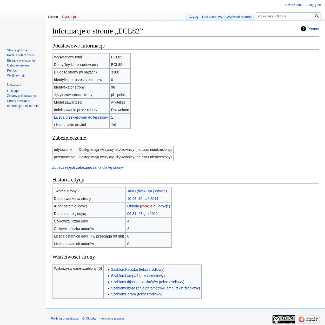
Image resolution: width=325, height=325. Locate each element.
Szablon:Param (123, 294)
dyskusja (145, 191)
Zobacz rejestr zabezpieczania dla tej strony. (88, 167)
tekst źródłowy (151, 269)
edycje (160, 191)
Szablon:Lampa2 (124, 276)
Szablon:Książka (124, 269)
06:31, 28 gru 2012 (142, 214)
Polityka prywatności (65, 318)
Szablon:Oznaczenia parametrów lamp (142, 288)
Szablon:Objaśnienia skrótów (134, 282)
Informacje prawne (111, 318)
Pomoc (313, 29)
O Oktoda (89, 318)
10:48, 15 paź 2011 (142, 199)
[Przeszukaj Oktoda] (288, 16)
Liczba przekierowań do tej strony (81, 117)
